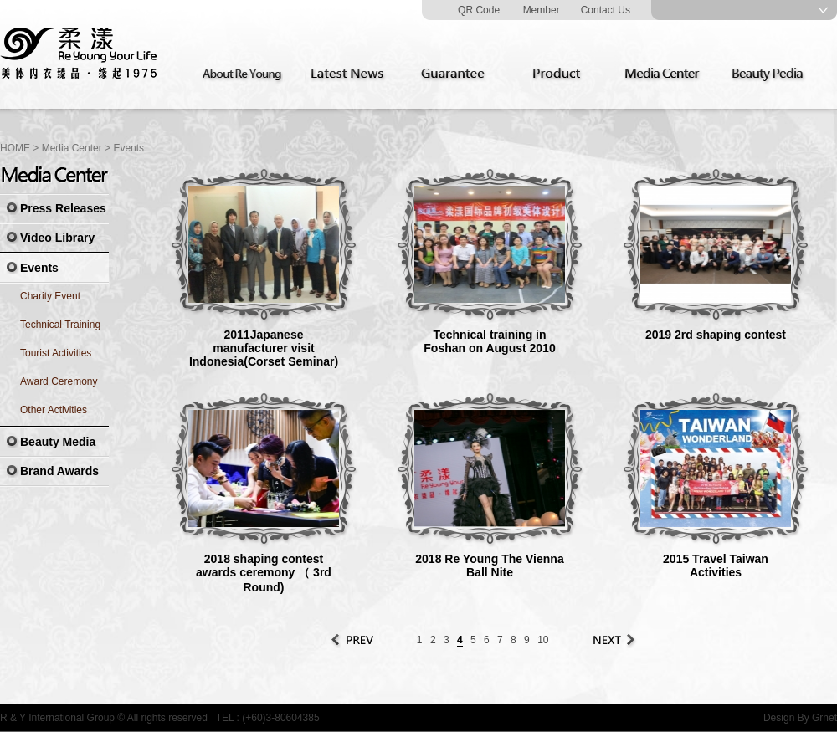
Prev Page (353, 640)
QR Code (479, 10)
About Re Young (245, 74)
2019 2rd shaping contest (715, 334)
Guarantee (456, 74)
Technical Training (60, 324)
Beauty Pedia (773, 74)
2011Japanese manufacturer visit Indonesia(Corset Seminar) (263, 348)
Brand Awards (59, 471)
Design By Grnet (800, 718)
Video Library (57, 237)
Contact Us (605, 10)
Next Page (613, 640)
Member (541, 10)
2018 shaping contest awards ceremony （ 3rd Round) (263, 573)
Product (562, 74)
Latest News (351, 74)
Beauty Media (57, 441)
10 (542, 640)
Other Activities (53, 410)
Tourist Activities (55, 353)
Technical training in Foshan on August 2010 (489, 341)
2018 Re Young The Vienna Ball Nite (489, 565)
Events (128, 148)
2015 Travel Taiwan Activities (715, 565)
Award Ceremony (58, 381)
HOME (15, 148)
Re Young (79, 54)
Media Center (667, 74)
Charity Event (50, 296)
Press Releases (63, 208)
